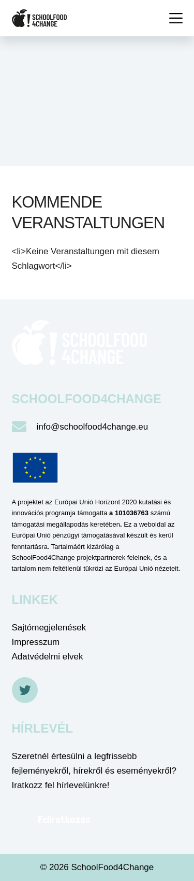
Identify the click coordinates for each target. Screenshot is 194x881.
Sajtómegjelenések (49, 627)
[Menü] (176, 18)
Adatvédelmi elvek (47, 657)
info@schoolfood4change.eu (92, 427)
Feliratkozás (64, 819)
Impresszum (36, 642)
